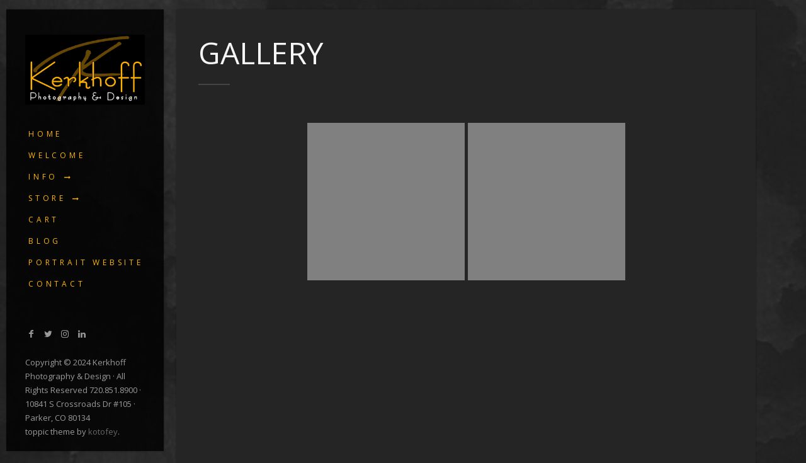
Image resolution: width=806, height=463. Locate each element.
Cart (43, 219)
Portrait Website (86, 262)
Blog (44, 241)
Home (45, 134)
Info (43, 176)
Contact (57, 283)
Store (47, 198)
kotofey (103, 431)
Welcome (57, 155)
